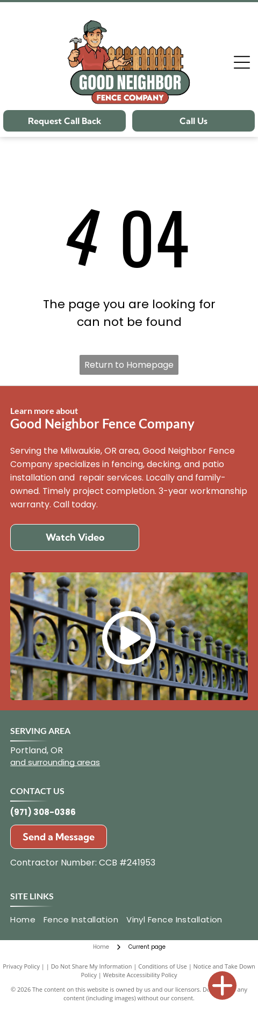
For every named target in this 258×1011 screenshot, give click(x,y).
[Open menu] (242, 62)
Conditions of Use (162, 966)
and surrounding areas (55, 762)
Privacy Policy (21, 966)
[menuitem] (27, 920)
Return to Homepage (129, 365)
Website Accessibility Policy (140, 975)
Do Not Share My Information (91, 966)
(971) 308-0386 (43, 812)
